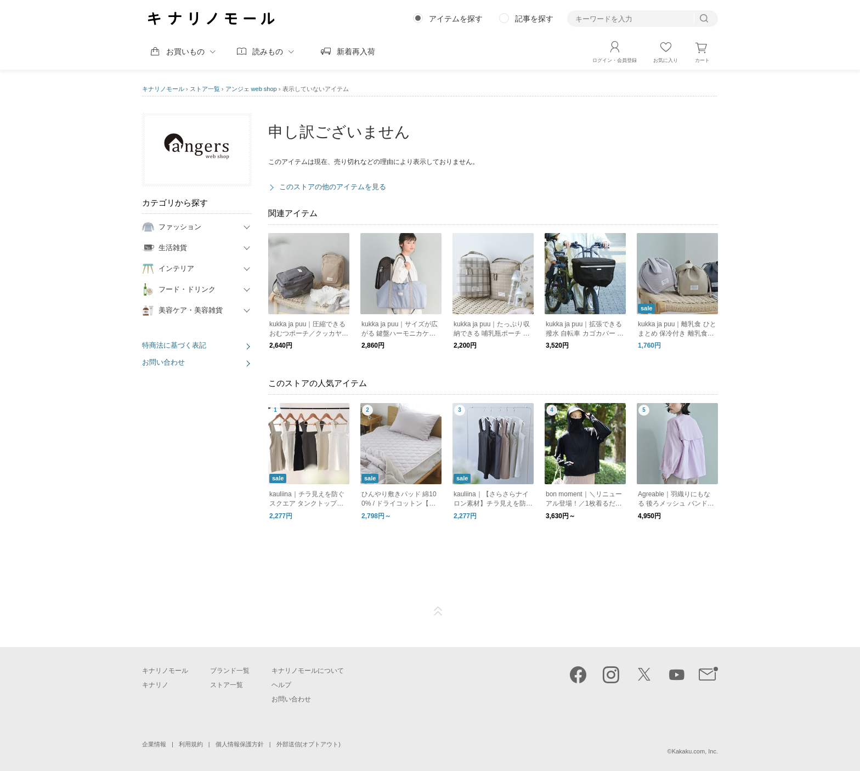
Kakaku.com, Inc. (695, 751)
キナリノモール (163, 89)
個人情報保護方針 (240, 744)
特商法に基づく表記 (174, 345)
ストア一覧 (205, 89)
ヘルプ (281, 685)
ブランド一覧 (230, 670)
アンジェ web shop (251, 89)
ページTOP (438, 611)
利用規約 (191, 744)
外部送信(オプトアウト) (308, 744)
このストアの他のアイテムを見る (332, 187)
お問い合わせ (163, 362)
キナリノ (155, 685)
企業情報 (154, 744)
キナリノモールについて (307, 670)
